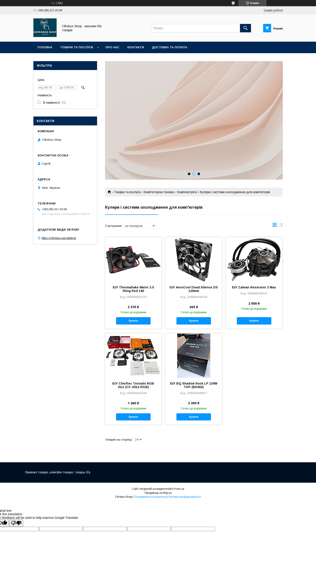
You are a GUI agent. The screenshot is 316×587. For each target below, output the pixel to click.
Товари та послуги (76, 47)
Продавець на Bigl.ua (158, 492)
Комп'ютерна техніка (159, 192)
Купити (133, 320)
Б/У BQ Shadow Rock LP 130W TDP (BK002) (193, 385)
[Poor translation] (16, 523)
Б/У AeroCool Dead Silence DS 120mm (194, 289)
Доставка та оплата (169, 47)
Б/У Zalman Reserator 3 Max (254, 287)
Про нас (112, 47)
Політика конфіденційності (184, 496)
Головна (44, 47)
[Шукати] (245, 28)
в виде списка (281, 226)
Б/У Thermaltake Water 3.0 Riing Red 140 (133, 289)
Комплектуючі (187, 192)
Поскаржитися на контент (149, 496)
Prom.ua (179, 488)
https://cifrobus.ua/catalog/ (59, 238)
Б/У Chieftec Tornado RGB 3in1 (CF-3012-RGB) (133, 385)
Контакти (135, 47)
